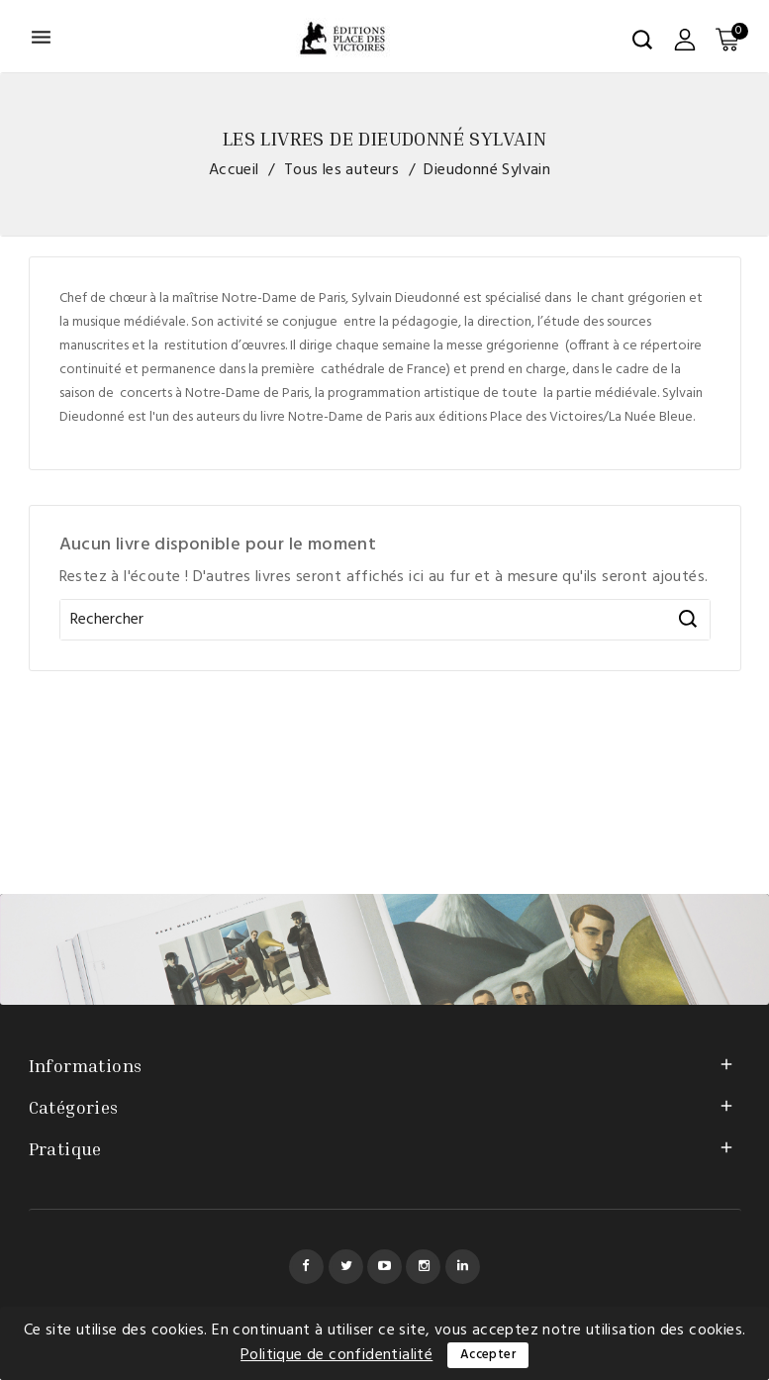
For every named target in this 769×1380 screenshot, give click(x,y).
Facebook (306, 1266)
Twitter (346, 1266)
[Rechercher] (385, 620)
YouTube (384, 1266)
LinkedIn (462, 1266)
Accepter (488, 1354)
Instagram (423, 1266)
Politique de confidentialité (336, 1355)
